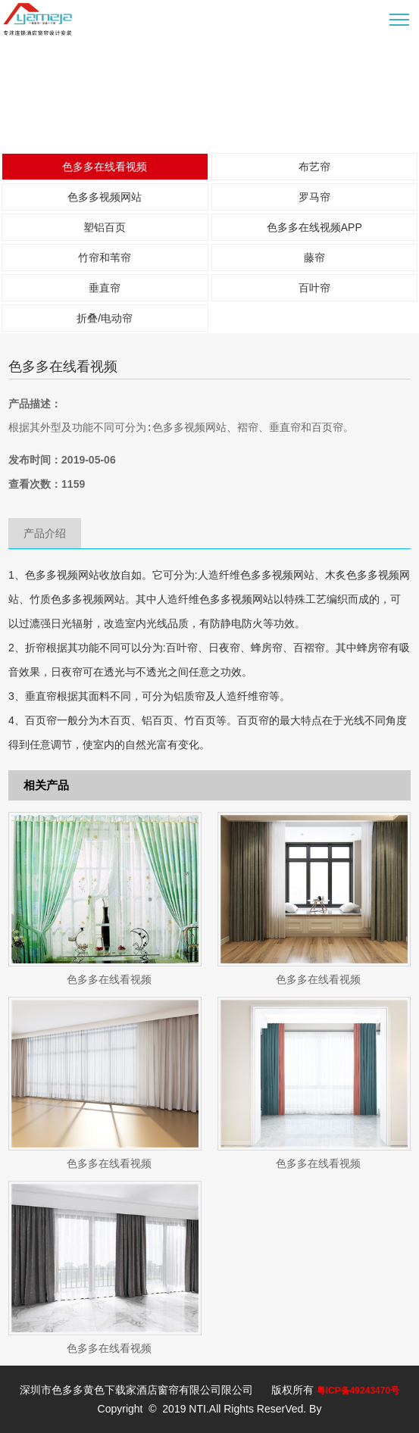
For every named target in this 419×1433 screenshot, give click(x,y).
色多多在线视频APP (314, 227)
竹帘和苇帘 (104, 257)
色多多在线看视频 (104, 167)
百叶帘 (314, 288)
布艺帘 (314, 167)
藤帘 (314, 257)
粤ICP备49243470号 (358, 1390)
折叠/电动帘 (105, 318)
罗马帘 (314, 197)
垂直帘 (104, 288)
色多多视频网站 (104, 197)
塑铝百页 (104, 227)
